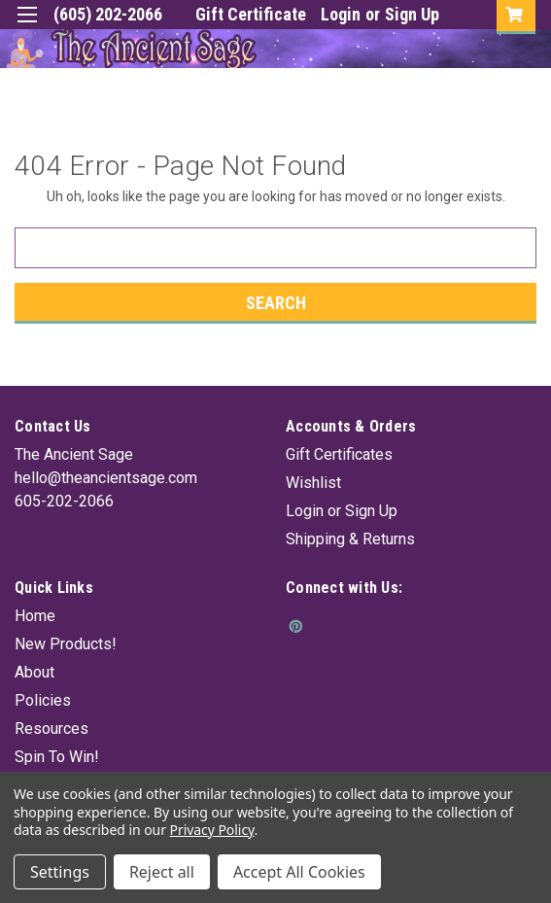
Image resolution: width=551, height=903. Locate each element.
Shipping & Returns (350, 539)
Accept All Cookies (299, 872)
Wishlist (313, 482)
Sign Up (412, 14)
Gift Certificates (339, 454)
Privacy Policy (212, 829)
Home (35, 616)
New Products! (66, 644)
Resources (51, 728)
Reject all (161, 872)
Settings (59, 872)
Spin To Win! (57, 756)
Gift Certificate (250, 14)
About (34, 672)
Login (341, 14)
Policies (43, 700)
